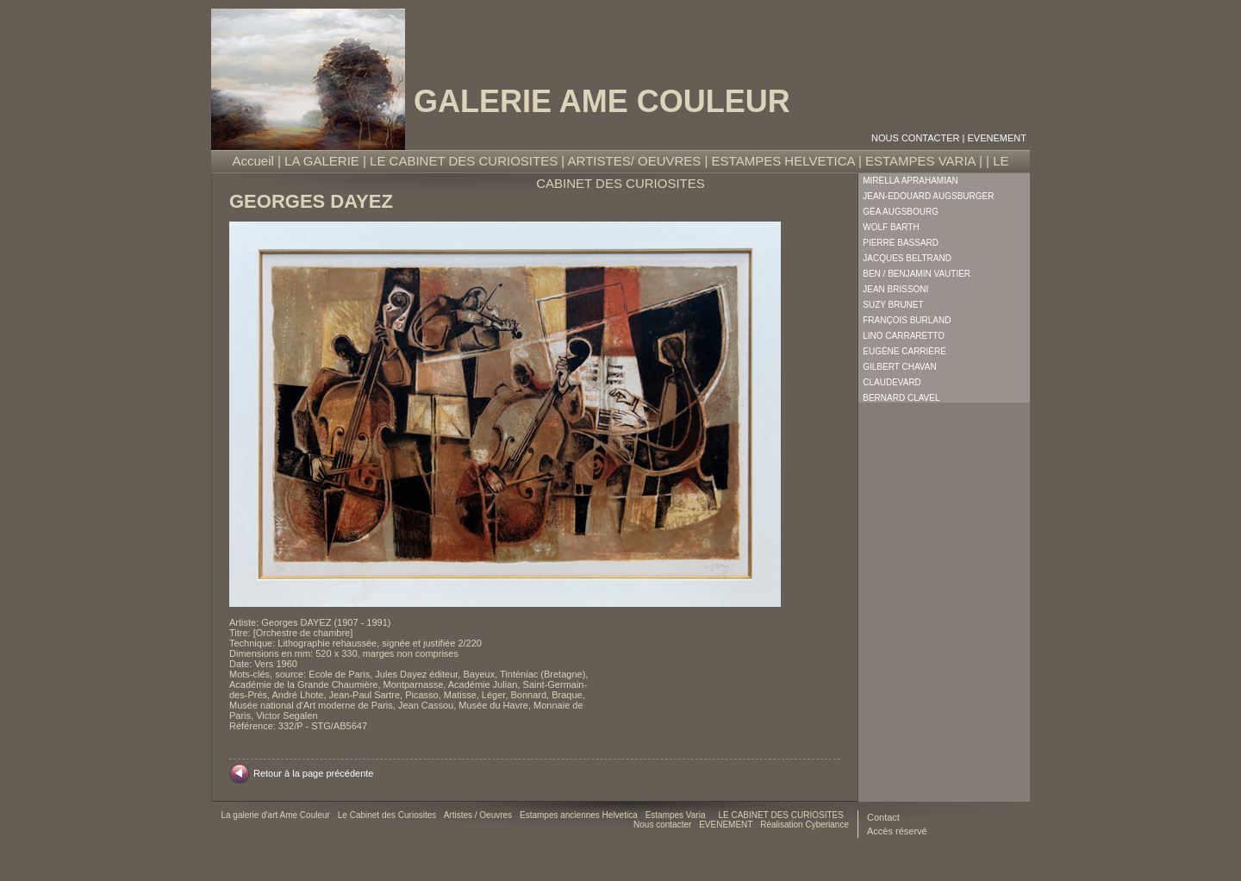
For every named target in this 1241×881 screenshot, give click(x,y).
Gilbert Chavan (899, 367)
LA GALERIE (321, 160)
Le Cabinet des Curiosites (388, 815)
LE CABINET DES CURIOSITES (464, 160)
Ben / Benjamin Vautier (916, 273)
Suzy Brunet (893, 304)
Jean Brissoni (895, 289)
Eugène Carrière (904, 351)
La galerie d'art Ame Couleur (276, 815)
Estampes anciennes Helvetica (580, 815)
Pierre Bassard (901, 242)
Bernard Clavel (901, 398)
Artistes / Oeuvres (479, 815)
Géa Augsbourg (901, 211)
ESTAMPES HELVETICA (783, 160)
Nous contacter (915, 138)
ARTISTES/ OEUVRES (635, 160)
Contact (883, 817)
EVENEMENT (997, 138)
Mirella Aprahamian (910, 180)
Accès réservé (897, 831)
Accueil (253, 160)
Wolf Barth (891, 227)
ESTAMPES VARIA (920, 160)
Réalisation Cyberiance (804, 824)
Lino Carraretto (904, 336)
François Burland (907, 320)
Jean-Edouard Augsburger (928, 196)
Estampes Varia (676, 815)
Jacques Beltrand (907, 258)
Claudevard (892, 382)
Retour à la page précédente (313, 773)
